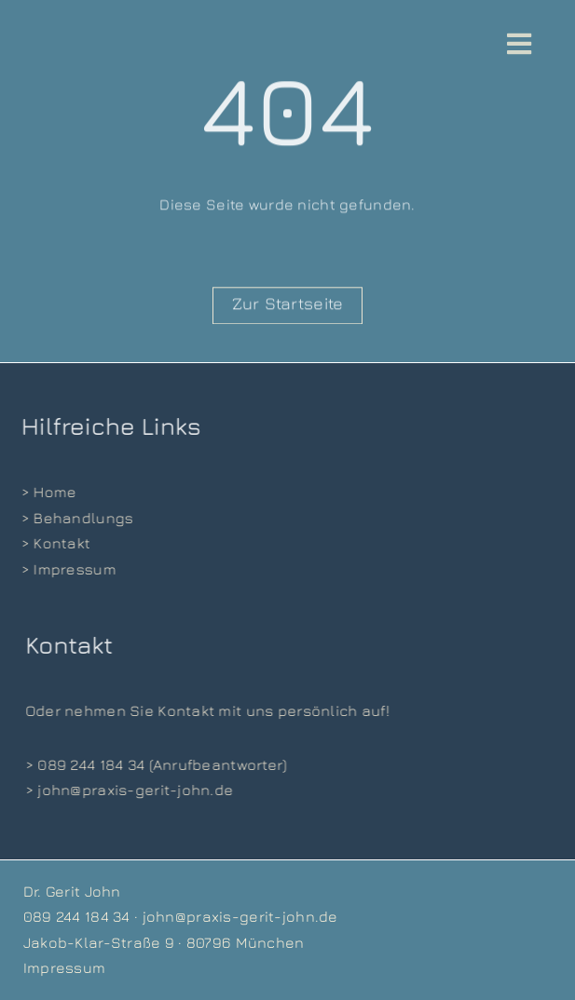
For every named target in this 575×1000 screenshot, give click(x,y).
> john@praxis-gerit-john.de (130, 789)
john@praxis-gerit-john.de (240, 916)
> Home (47, 491)
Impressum (64, 967)
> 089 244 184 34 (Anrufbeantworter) (157, 764)
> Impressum (67, 569)
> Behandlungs (76, 517)
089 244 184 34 (76, 916)
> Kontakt (54, 542)
